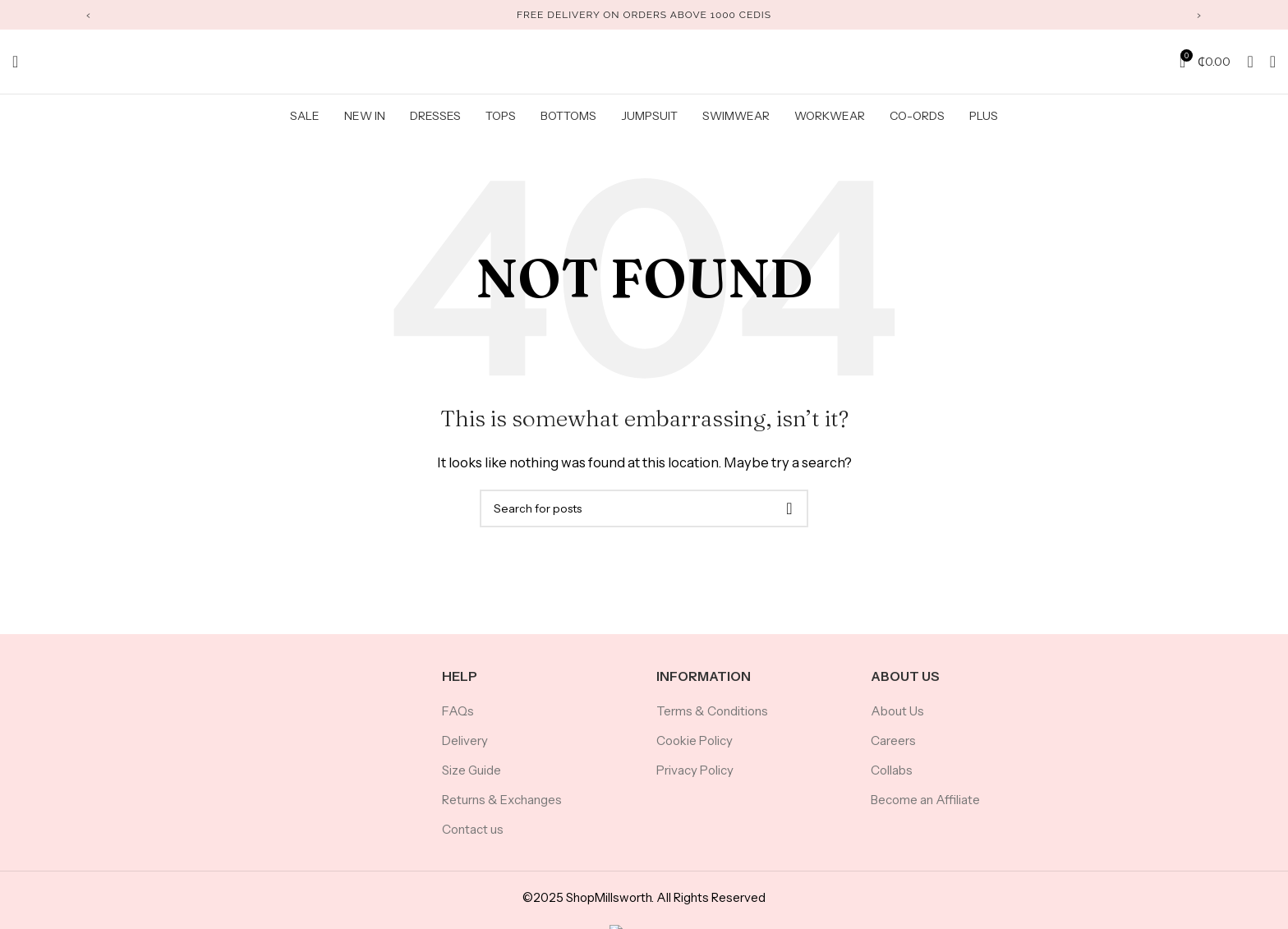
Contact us (473, 838)
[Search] (15, 65)
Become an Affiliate (925, 808)
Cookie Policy (694, 749)
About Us (897, 720)
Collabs (892, 779)
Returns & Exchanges (502, 808)
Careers (893, 749)
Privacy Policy (695, 779)
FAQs (458, 720)
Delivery (465, 749)
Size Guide (471, 779)
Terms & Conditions (712, 720)
